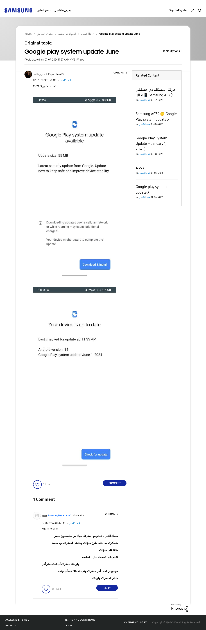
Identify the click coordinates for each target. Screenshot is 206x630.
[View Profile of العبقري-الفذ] (40, 74)
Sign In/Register (178, 10)
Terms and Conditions (80, 619)
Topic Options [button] (171, 51)
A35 (139, 168)
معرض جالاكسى (62, 10)
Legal (69, 625)
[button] (120, 73)
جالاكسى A (65, 80)
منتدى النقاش (44, 10)
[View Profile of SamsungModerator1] (59, 515)
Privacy (10, 625)
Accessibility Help (17, 619)
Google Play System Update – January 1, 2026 (151, 143)
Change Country (135, 622)
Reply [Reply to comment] (107, 587)
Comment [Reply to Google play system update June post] (115, 483)
